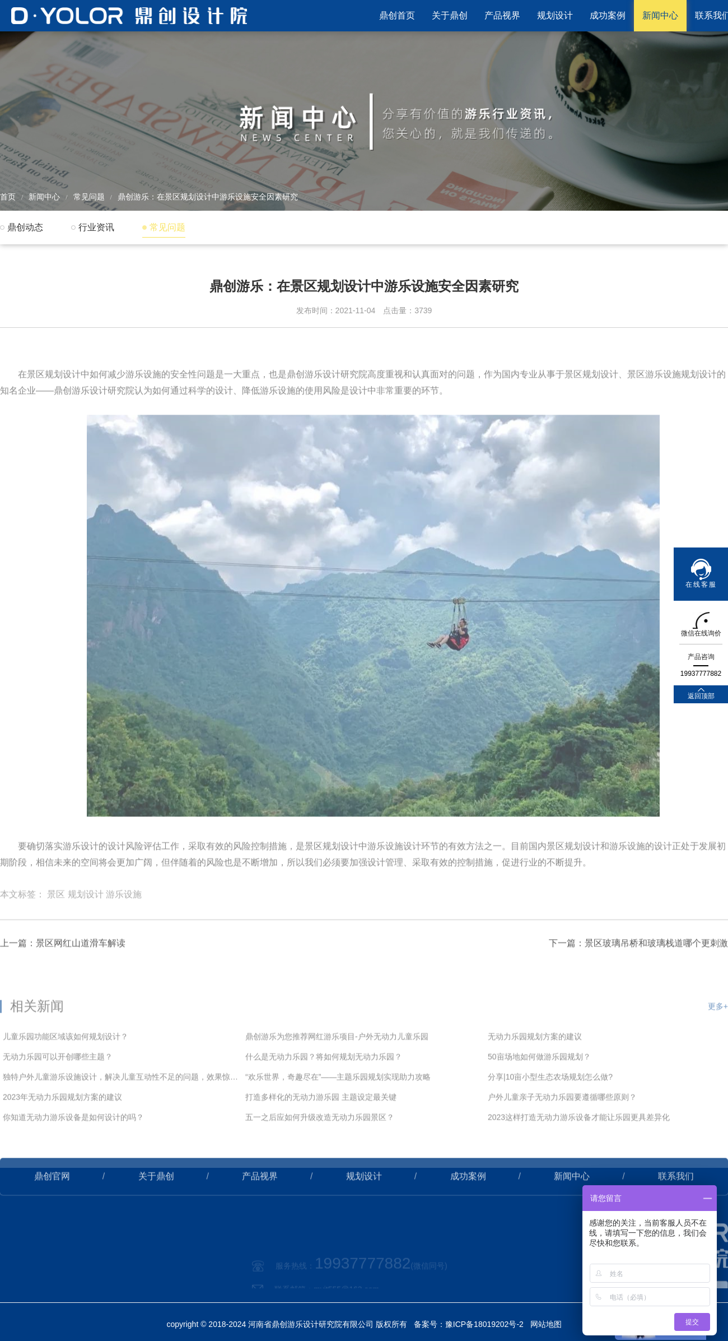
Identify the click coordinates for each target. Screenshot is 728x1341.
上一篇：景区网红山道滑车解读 (62, 975)
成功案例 (608, 15)
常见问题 (89, 196)
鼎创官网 (52, 1208)
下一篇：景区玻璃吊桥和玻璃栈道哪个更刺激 (638, 975)
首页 (8, 196)
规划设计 (555, 15)
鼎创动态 (25, 227)
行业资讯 (96, 227)
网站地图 (546, 1324)
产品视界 (502, 15)
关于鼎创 (450, 15)
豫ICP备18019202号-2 (484, 1324)
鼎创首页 (397, 15)
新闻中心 (660, 15)
